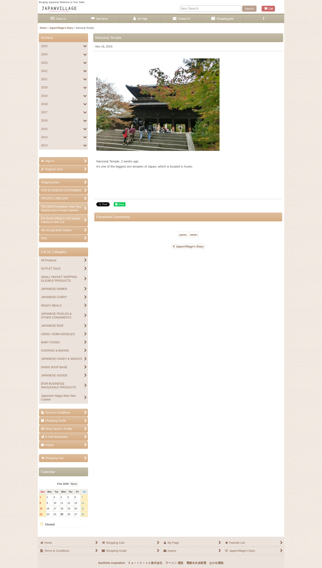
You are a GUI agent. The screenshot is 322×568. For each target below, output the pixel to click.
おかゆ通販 (216, 563)
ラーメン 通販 (174, 563)
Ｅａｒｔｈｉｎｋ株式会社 (145, 563)
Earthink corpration (111, 563)
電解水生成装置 (196, 563)
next (194, 234)
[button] (263, 19)
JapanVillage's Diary (188, 246)
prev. (183, 234)
